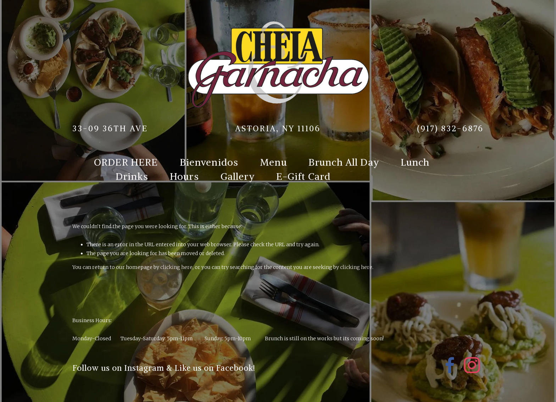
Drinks (132, 176)
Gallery (238, 176)
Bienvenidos (209, 162)
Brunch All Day (343, 162)
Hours (184, 176)
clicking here (176, 267)
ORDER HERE (126, 162)
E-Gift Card (303, 176)
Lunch (415, 162)
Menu (273, 162)
